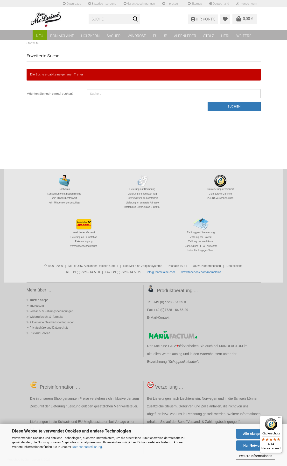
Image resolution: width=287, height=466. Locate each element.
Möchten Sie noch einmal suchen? (50, 93)
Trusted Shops (38, 300)
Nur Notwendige (255, 445)
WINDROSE (137, 36)
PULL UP (160, 36)
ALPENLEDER (185, 36)
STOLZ (208, 36)
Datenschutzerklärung (87, 447)
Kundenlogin (246, 3)
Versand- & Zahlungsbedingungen (51, 311)
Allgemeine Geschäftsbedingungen (51, 322)
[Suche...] (135, 19)
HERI (225, 36)
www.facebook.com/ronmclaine (201, 272)
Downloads (72, 3)
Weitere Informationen (255, 456)
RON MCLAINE (62, 36)
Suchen (234, 106)
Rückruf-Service (39, 333)
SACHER (114, 36)
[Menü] (279, 418)
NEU (39, 36)
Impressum (171, 3)
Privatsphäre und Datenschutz (48, 327)
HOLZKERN (90, 36)
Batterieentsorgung (102, 3)
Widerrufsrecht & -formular (46, 316)
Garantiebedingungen (139, 3)
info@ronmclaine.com (161, 272)
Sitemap (195, 3)
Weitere (244, 36)
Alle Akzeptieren (255, 434)
